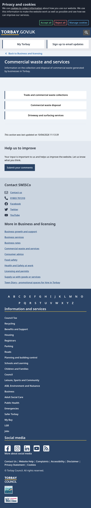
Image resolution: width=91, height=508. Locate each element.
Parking (9, 346)
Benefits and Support (16, 329)
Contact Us (11, 461)
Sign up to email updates (68, 44)
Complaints (42, 461)
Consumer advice (14, 254)
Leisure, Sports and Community (22, 380)
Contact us (16, 192)
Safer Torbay (11, 414)
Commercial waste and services (22, 248)
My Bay (8, 419)
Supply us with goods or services (22, 276)
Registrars (10, 340)
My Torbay (23, 44)
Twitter (14, 209)
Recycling (10, 323)
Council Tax (11, 317)
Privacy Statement (15, 464)
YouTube (15, 215)
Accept (46, 22)
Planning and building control (21, 357)
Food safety (11, 259)
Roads (8, 351)
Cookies (31, 464)
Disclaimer (73, 461)
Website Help (26, 461)
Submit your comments (20, 167)
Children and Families (16, 368)
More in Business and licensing (30, 224)
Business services (14, 237)
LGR (7, 425)
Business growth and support (21, 231)
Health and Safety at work (19, 265)
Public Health (12, 402)
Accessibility (57, 461)
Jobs (7, 431)
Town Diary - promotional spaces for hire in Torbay (32, 282)
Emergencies (12, 408)
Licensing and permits (17, 271)
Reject (60, 22)
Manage (78, 22)
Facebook (15, 203)
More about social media (18, 453)
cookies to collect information (26, 8)
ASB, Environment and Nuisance (22, 385)
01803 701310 (17, 198)
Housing (9, 334)
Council (9, 374)
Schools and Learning (16, 363)
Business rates (12, 242)
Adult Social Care (14, 397)
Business (9, 391)
